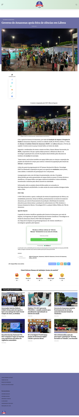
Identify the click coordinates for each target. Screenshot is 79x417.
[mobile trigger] (3, 4)
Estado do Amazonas (50, 256)
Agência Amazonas (33, 256)
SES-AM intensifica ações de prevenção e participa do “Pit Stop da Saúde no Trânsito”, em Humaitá (65, 337)
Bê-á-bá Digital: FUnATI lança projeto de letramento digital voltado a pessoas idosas (37, 337)
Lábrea (30, 258)
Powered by (44, 245)
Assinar (44, 239)
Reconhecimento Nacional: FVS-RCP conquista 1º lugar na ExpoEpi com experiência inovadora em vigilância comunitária (13, 338)
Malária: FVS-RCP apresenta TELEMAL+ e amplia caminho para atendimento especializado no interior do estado (39, 311)
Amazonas (41, 256)
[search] (76, 4)
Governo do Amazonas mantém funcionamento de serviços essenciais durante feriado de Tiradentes (64, 311)
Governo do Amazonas (8, 19)
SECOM (35, 258)
